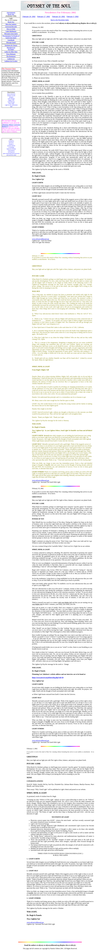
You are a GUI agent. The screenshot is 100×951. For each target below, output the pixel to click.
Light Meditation (11, 31)
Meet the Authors (11, 24)
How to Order (11, 29)
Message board (11, 42)
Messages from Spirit (11, 33)
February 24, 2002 (28, 16)
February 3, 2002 (73, 16)
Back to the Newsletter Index (60, 20)
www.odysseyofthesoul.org (40, 239)
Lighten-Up (11, 59)
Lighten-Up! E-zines (10, 61)
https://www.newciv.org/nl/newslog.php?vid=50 (47, 677)
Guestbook (11, 40)
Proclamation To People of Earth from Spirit (11, 37)
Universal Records (11, 26)
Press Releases (11, 54)
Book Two (11, 22)
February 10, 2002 (58, 16)
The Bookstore (11, 56)
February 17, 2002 (43, 16)
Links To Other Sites (10, 52)
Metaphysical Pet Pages (11, 48)
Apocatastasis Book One (11, 13)
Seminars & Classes (11, 45)
